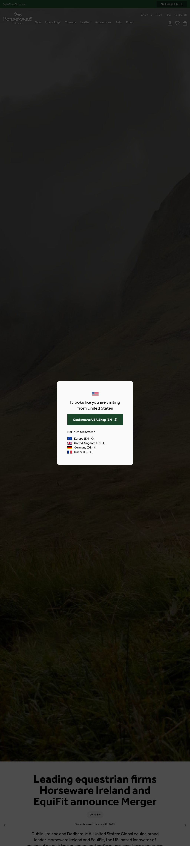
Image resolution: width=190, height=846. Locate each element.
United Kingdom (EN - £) (86, 443)
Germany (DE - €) (81, 447)
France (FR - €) (79, 452)
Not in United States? (81, 432)
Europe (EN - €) (80, 438)
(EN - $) (95, 420)
